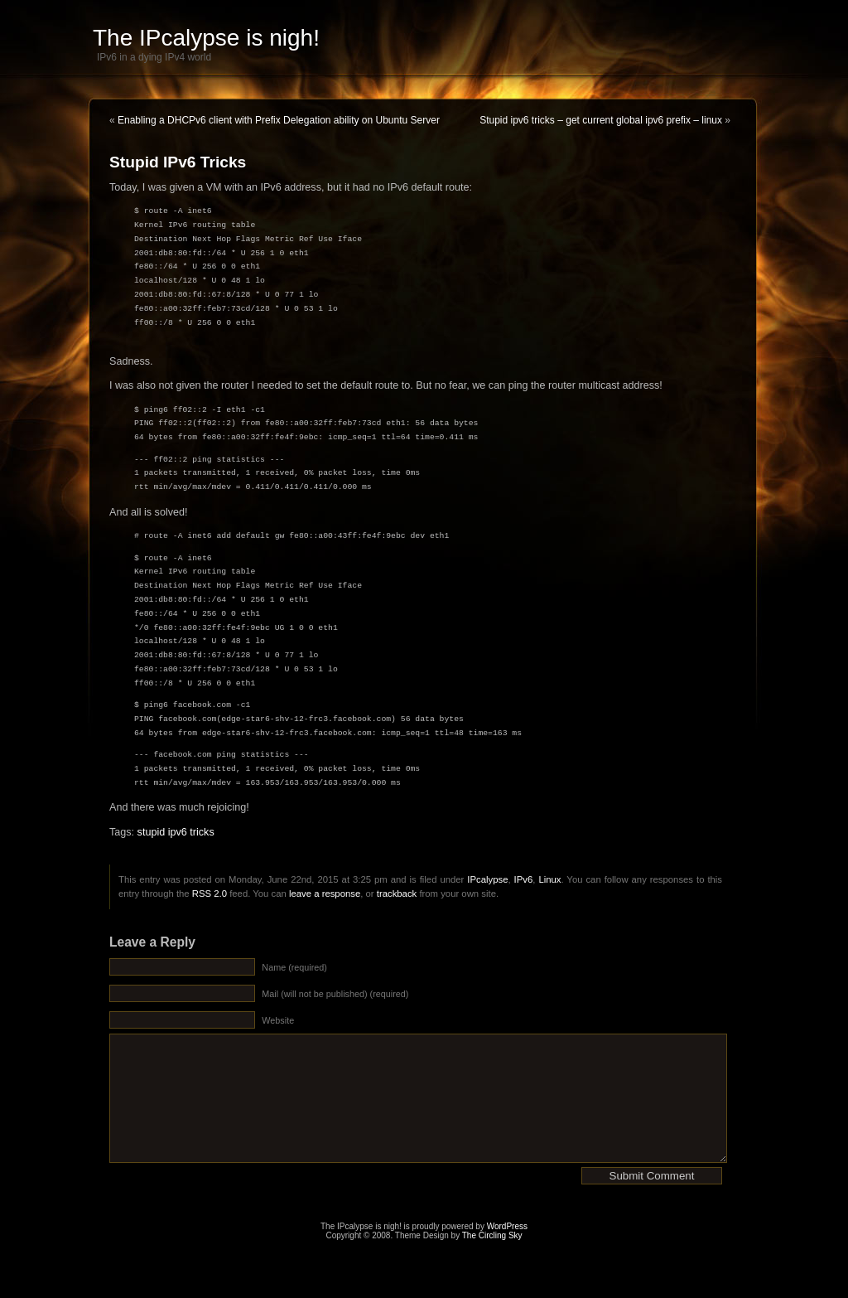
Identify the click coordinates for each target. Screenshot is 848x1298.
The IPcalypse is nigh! (206, 38)
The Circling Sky (492, 1260)
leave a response (324, 893)
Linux (549, 879)
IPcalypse (487, 879)
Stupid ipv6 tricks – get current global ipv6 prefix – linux (600, 120)
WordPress (507, 1251)
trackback (397, 893)
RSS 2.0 (209, 893)
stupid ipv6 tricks (175, 832)
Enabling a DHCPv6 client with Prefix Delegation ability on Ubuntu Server (279, 120)
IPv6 (523, 879)
